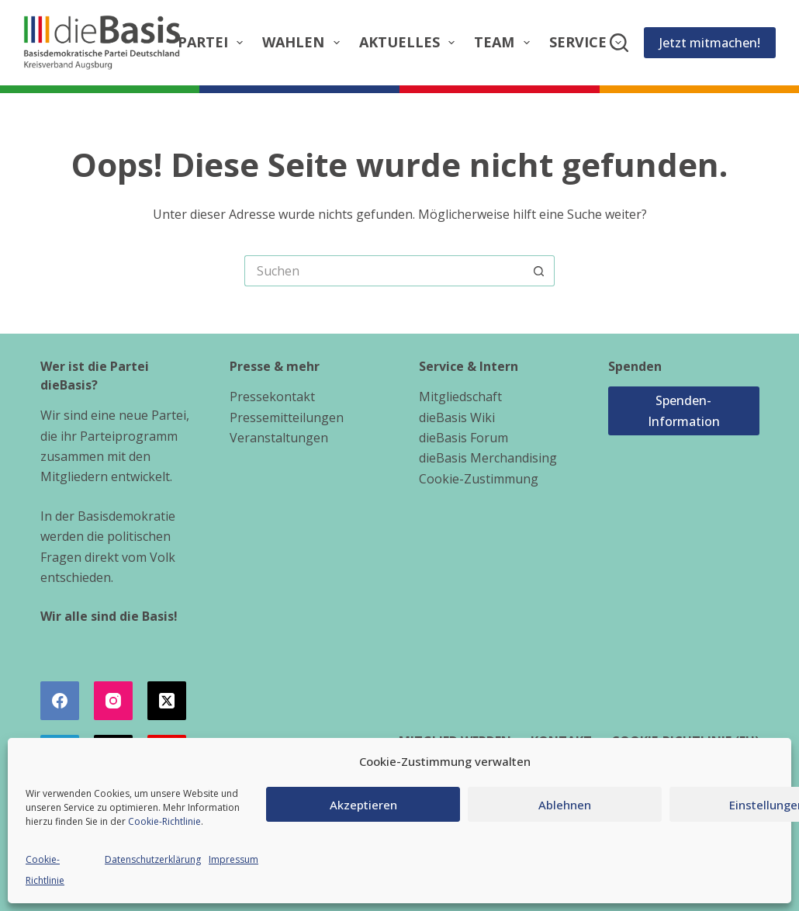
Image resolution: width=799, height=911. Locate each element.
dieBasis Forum (463, 437)
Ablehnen (564, 804)
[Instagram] (113, 700)
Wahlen (304, 42)
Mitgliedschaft (460, 396)
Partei (214, 42)
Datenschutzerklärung (153, 859)
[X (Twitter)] (166, 700)
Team (505, 42)
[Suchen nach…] (384, 270)
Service (588, 42)
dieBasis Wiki (457, 417)
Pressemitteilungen (287, 417)
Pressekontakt (272, 396)
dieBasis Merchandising (488, 457)
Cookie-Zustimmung (478, 478)
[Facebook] (59, 700)
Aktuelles (410, 42)
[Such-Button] (539, 270)
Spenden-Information (684, 410)
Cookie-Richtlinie (164, 821)
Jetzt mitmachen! (709, 42)
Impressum (233, 859)
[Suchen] (619, 42)
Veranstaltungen (279, 437)
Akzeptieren (363, 804)
